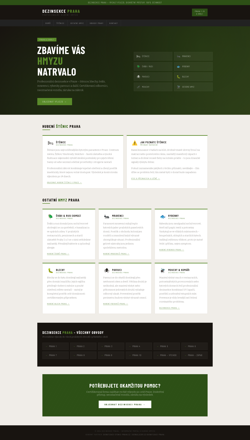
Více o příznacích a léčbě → (145, 178)
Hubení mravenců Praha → (116, 253)
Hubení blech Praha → (58, 303)
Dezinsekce (61, 11)
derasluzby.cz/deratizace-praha (148, 434)
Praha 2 (81, 346)
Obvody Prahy (96, 23)
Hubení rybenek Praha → (171, 249)
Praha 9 (108, 355)
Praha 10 (137, 355)
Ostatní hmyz (77, 23)
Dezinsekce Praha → (169, 308)
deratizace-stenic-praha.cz (117, 434)
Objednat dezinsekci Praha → (125, 404)
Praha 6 (192, 346)
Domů (48, 23)
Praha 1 (53, 346)
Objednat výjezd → (54, 101)
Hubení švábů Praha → (58, 253)
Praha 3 (109, 346)
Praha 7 (53, 355)
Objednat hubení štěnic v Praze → (64, 182)
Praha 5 (164, 346)
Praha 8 (81, 355)
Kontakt (113, 23)
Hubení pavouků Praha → (115, 303)
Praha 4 (136, 346)
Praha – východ (168, 355)
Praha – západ (195, 355)
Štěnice (61, 23)
